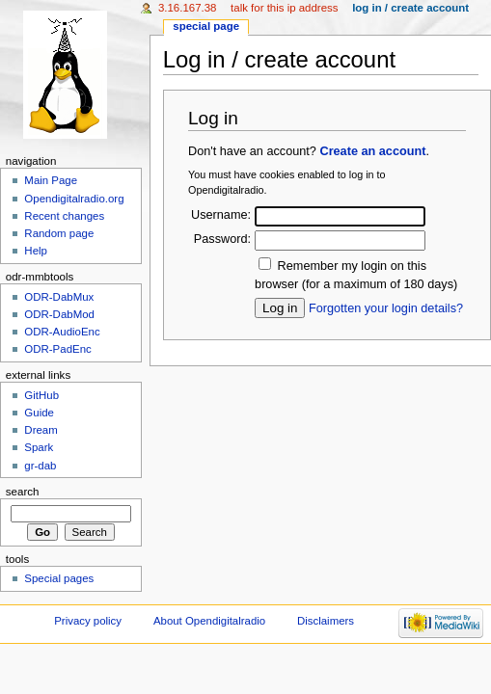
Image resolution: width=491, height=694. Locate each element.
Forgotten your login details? (386, 308)
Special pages (59, 578)
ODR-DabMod (59, 314)
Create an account (372, 151)
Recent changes (64, 216)
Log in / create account (410, 7)
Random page (59, 233)
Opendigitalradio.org (73, 198)
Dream (40, 430)
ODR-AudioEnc (61, 331)
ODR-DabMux (59, 297)
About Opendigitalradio (209, 621)
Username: (221, 215)
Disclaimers (325, 621)
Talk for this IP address (284, 7)
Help (35, 250)
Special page (206, 26)
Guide (39, 412)
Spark (38, 447)
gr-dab (40, 465)
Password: (222, 239)
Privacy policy (88, 621)
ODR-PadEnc (57, 349)
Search (23, 491)
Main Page (50, 180)
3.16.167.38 (187, 7)
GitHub (41, 395)
